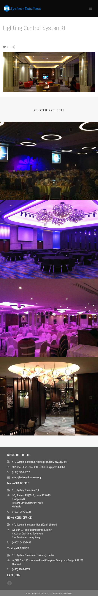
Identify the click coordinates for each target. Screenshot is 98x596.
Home (20, 37)
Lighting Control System (38, 37)
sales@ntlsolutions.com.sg (26, 477)
